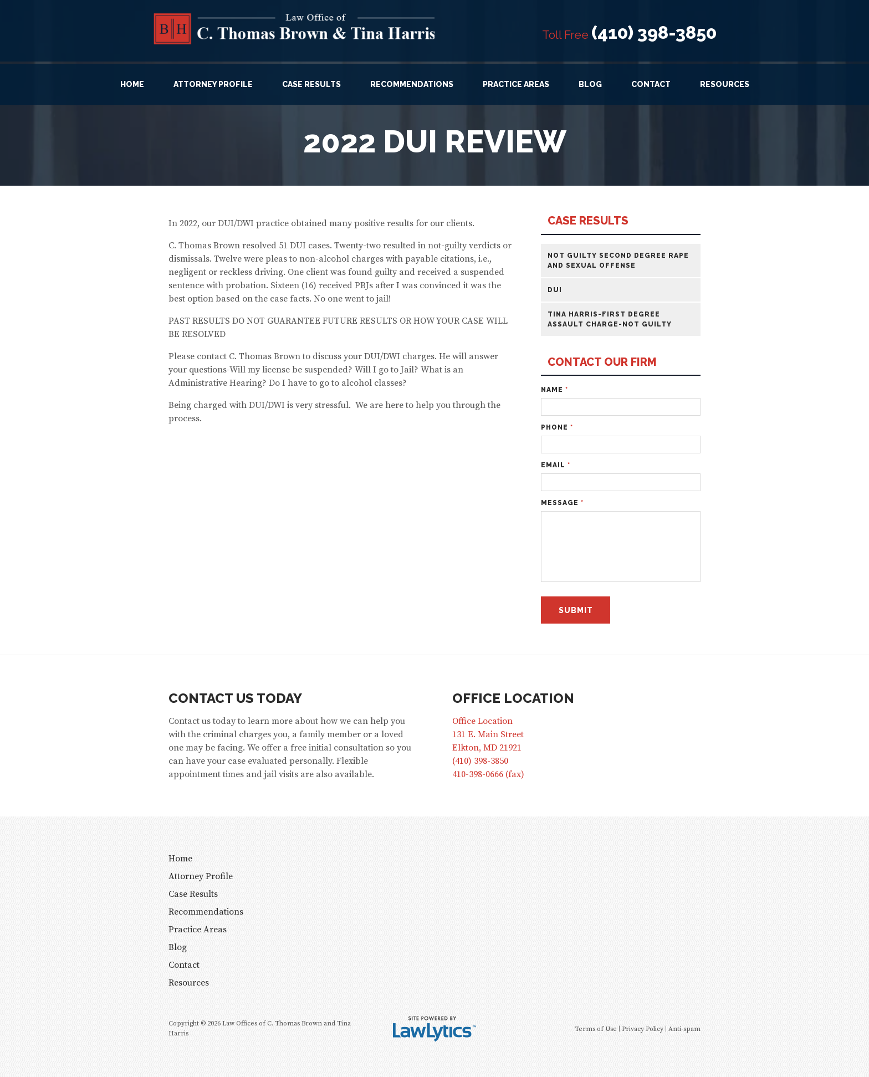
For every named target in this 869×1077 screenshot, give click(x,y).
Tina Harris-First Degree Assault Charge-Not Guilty (610, 319)
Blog (590, 84)
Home (132, 84)
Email (555, 465)
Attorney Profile (213, 84)
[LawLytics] (434, 1029)
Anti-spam (684, 1029)
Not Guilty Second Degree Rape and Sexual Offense (618, 260)
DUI (555, 290)
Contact (651, 84)
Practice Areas (516, 84)
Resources (724, 84)
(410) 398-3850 (654, 33)
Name (554, 390)
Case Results (311, 84)
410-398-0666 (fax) (488, 774)
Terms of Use (596, 1029)
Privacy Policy (642, 1029)
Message (562, 503)
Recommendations (411, 84)
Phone (557, 427)
